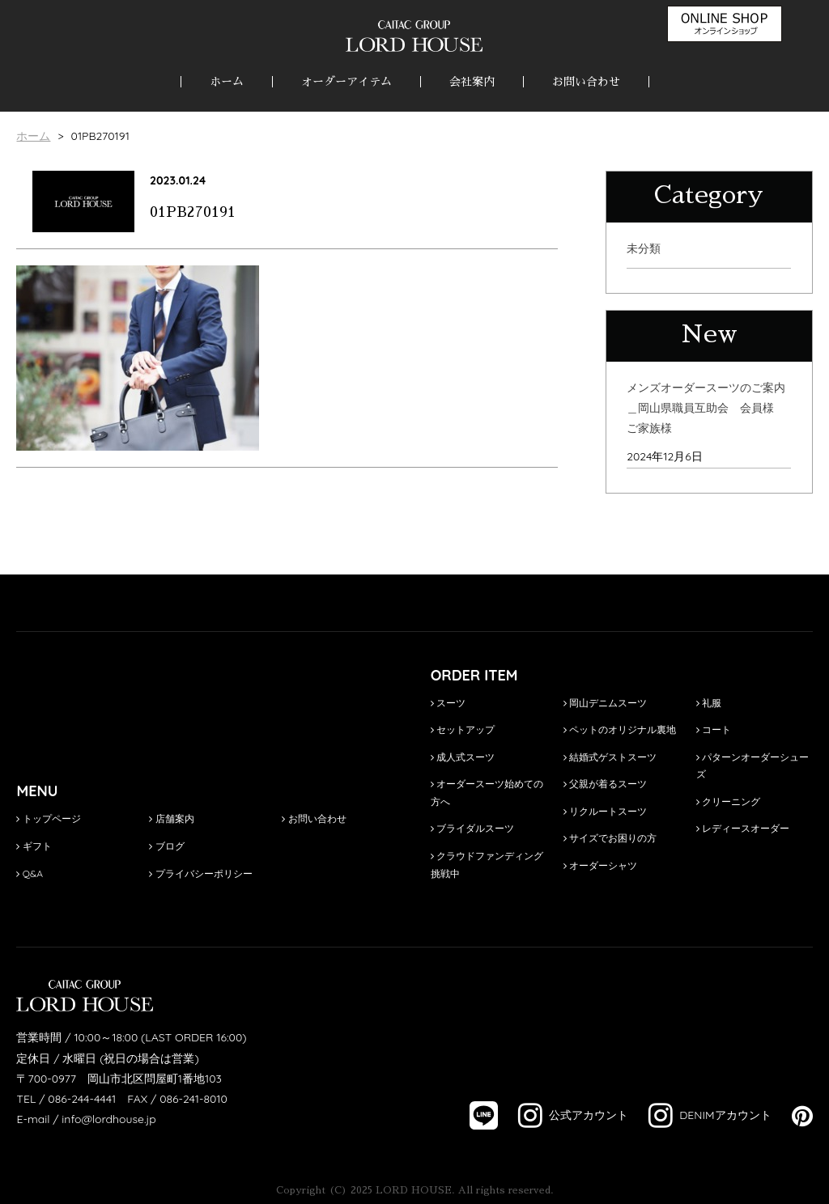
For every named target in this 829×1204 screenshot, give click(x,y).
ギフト (33, 846)
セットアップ (463, 729)
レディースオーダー (742, 828)
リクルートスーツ (605, 811)
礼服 (708, 703)
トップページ (48, 818)
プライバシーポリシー (200, 873)
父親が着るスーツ (605, 784)
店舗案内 (171, 818)
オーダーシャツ (600, 865)
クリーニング (728, 801)
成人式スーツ (463, 757)
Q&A (29, 873)
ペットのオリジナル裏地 (619, 729)
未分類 (644, 248)
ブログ (166, 846)
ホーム (227, 81)
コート (713, 729)
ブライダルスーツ (472, 828)
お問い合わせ (586, 81)
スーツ (448, 703)
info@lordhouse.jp (108, 1119)
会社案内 (472, 81)
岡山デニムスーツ (605, 703)
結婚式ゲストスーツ (610, 757)
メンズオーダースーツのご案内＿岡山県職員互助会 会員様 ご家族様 (706, 407)
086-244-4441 (82, 1099)
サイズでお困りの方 (610, 838)
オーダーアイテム (346, 81)
